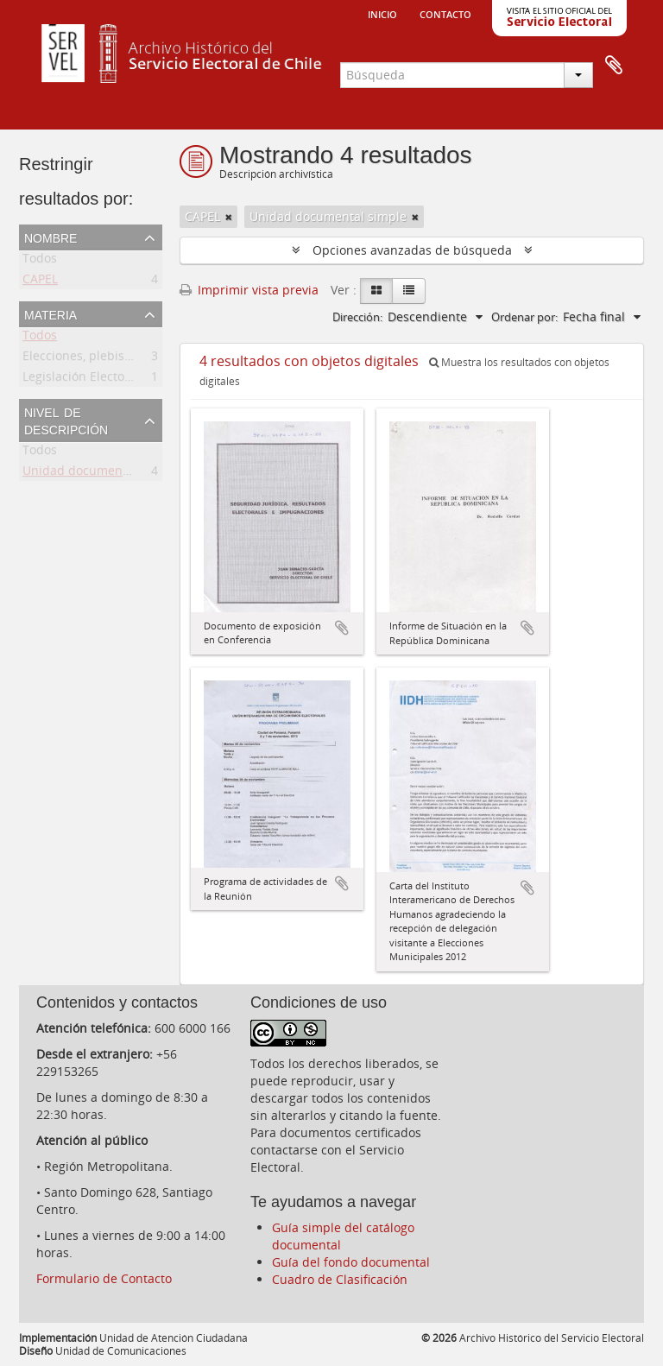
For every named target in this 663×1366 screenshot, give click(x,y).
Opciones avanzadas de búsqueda (412, 250)
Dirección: (357, 317)
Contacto (445, 12)
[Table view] (409, 291)
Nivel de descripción (66, 420)
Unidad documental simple (101, 473)
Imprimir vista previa (249, 289)
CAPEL (40, 282)
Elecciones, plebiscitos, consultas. (119, 359)
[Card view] (376, 291)
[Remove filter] (228, 216)
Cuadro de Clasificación (339, 1279)
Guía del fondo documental (351, 1262)
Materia (50, 313)
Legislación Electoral (81, 379)
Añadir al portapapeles (341, 627)
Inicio (382, 12)
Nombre (50, 236)
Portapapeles (614, 65)
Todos (39, 261)
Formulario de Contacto (104, 1278)
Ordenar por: (524, 317)
